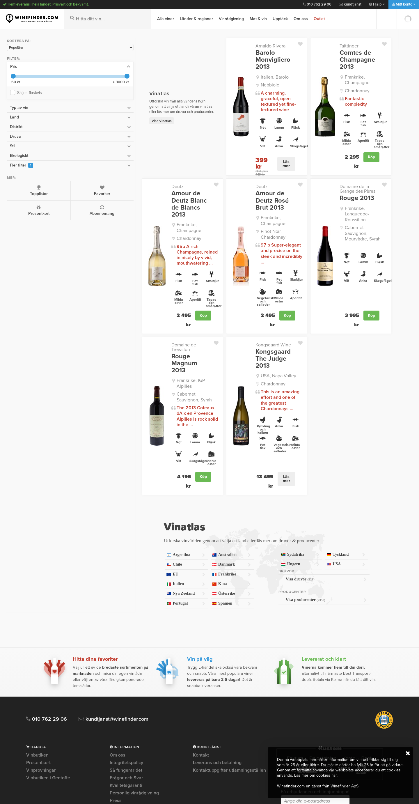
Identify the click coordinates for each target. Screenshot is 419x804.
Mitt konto (403, 4)
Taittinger (328, 46)
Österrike (193, 512)
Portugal (131, 521)
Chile (131, 482)
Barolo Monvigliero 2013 (242, 56)
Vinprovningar (41, 688)
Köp (371, 148)
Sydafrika (277, 472)
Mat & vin (258, 18)
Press (116, 719)
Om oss (301, 18)
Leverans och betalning (217, 681)
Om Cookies (122, 741)
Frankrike (193, 492)
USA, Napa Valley (237, 324)
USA (338, 482)
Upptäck (280, 18)
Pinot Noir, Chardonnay (242, 202)
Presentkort (22, 209)
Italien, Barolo (233, 70)
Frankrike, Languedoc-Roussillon (347, 194)
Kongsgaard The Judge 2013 (238, 311)
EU (131, 492)
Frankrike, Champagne (347, 70)
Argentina (131, 473)
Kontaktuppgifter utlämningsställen (229, 688)
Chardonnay (336, 78)
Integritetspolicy (126, 681)
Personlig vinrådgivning (134, 711)
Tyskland (338, 472)
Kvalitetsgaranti (126, 703)
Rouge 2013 (336, 181)
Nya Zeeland (131, 512)
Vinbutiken (37, 673)
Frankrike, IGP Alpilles (137, 324)
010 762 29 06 (317, 4)
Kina (193, 502)
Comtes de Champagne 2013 (344, 56)
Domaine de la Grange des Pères (346, 172)
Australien (193, 473)
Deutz (115, 169)
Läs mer (262, 148)
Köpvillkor (120, 726)
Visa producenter (311, 518)
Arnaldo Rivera (229, 46)
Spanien (193, 521)
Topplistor (22, 189)
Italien (131, 502)
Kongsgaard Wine (232, 300)
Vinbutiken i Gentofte (48, 696)
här (334, 775)
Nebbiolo (228, 78)
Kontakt (201, 673)
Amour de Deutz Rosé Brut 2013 (238, 180)
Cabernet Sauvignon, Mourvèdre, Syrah (345, 207)
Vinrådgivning (231, 18)
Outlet (319, 18)
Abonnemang (56, 209)
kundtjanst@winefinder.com (117, 637)
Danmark (193, 482)
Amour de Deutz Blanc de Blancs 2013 (133, 183)
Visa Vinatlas (100, 112)
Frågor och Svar (126, 696)
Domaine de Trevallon (131, 300)
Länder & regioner (196, 18)
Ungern (277, 482)
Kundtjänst (350, 4)
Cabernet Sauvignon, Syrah (142, 332)
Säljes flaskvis (29, 91)
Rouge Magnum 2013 (132, 311)
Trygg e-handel (125, 734)
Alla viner (165, 18)
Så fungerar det (126, 688)
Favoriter (56, 189)
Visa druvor (311, 497)
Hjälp (377, 4)
